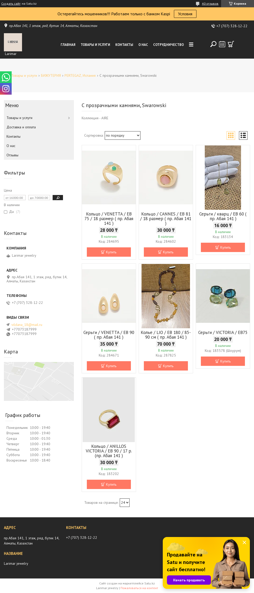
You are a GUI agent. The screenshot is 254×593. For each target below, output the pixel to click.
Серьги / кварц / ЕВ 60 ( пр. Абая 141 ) (222, 216)
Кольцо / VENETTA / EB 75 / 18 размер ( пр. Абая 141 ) (108, 219)
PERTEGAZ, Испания (80, 75)
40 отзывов (210, 3)
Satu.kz (149, 583)
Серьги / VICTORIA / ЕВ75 (223, 332)
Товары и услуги (95, 45)
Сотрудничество (168, 45)
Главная (68, 45)
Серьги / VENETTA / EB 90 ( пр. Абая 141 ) (108, 334)
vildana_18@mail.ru (26, 325)
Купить (111, 252)
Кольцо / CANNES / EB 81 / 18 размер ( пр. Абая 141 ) (165, 219)
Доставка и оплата (21, 127)
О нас (143, 45)
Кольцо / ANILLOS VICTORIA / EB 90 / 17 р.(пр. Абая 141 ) (109, 451)
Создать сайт (10, 3)
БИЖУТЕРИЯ (51, 75)
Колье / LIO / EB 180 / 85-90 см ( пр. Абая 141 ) (166, 334)
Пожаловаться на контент (139, 588)
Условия (185, 13)
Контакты (124, 45)
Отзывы (12, 155)
